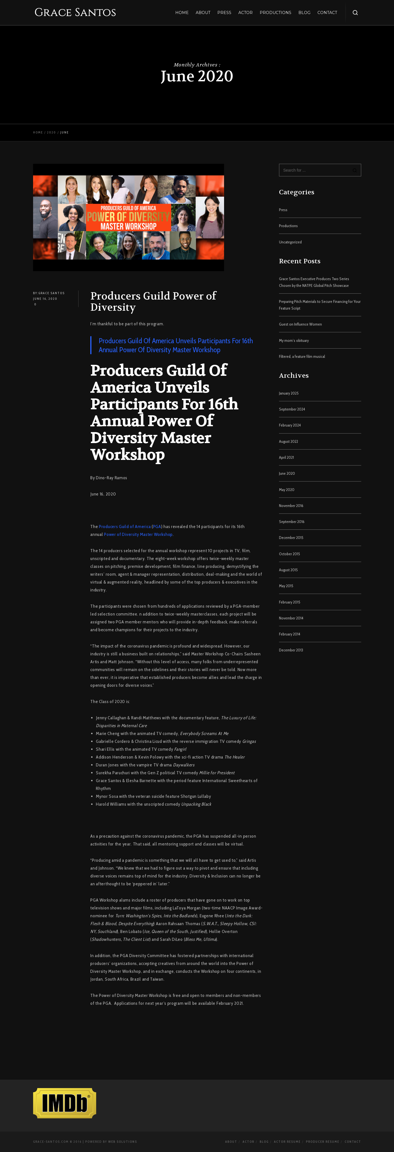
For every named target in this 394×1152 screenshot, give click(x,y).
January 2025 (289, 393)
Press (283, 209)
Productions (288, 225)
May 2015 (286, 585)
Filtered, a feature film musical (302, 356)
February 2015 (289, 602)
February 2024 (290, 425)
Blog (264, 1142)
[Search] (355, 170)
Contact (353, 1142)
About (231, 1142)
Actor (248, 1142)
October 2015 (289, 553)
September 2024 (292, 409)
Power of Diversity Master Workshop (138, 534)
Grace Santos (51, 293)
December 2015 (291, 537)
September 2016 (292, 521)
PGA (157, 526)
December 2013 (291, 650)
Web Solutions (122, 1142)
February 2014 (289, 634)
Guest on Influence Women (300, 324)
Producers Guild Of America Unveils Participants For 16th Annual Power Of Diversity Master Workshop (176, 345)
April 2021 (286, 457)
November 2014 (291, 618)
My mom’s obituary (294, 340)
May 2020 (286, 489)
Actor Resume (287, 1142)
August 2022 (288, 441)
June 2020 (287, 473)
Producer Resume (322, 1142)
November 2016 (291, 505)
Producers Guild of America (125, 526)
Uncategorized (290, 242)
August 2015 (288, 569)
